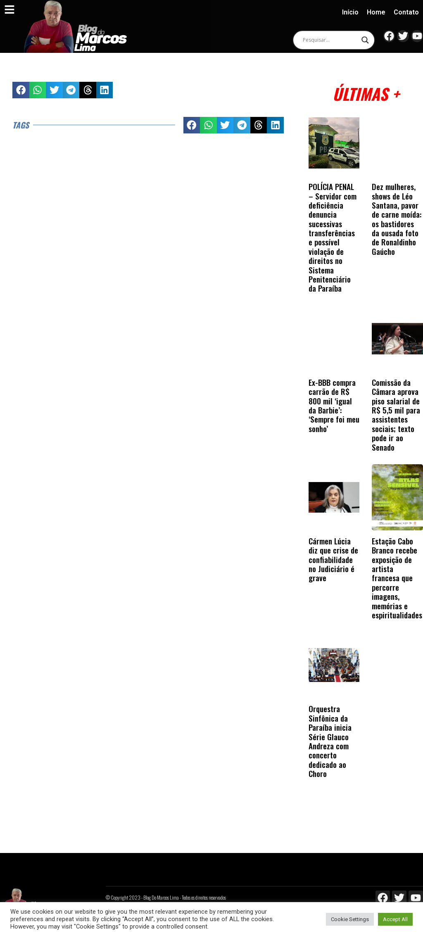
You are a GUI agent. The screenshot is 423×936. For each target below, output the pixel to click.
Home (376, 12)
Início (350, 12)
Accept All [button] (395, 919)
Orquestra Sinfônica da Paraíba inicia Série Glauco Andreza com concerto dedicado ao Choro (330, 741)
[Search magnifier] (365, 40)
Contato (406, 12)
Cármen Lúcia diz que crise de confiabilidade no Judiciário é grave (333, 559)
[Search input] (330, 40)
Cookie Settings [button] (350, 919)
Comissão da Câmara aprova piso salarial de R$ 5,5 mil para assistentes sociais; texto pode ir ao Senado (396, 414)
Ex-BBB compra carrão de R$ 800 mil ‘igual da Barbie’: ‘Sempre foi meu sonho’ (334, 405)
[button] (20, 90)
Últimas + (366, 93)
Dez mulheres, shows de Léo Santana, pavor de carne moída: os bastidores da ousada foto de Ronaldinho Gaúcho (396, 219)
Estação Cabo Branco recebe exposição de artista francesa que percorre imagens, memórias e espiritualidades (397, 578)
